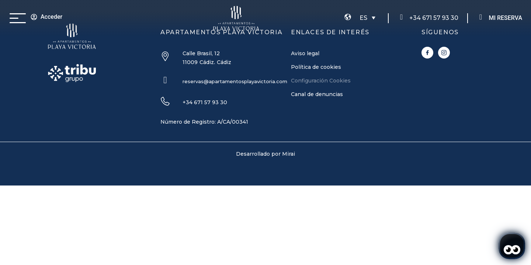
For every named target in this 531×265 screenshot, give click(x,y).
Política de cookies (316, 67)
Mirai (288, 154)
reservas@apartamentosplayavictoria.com (235, 81)
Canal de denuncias (317, 94)
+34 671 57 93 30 (433, 17)
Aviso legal (305, 53)
